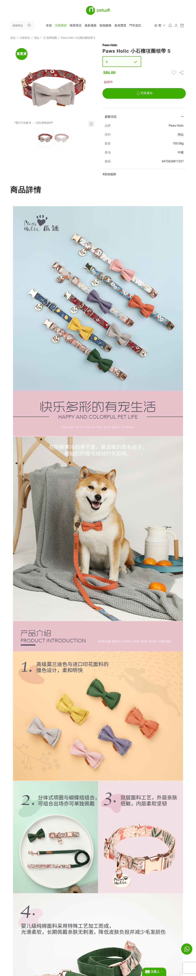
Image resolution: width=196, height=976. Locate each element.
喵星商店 (76, 25)
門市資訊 (135, 25)
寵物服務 (105, 25)
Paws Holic (109, 45)
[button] (159, 25)
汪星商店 (61, 25)
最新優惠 (91, 25)
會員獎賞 (120, 25)
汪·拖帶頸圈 (50, 37)
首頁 (49, 25)
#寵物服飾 (109, 174)
